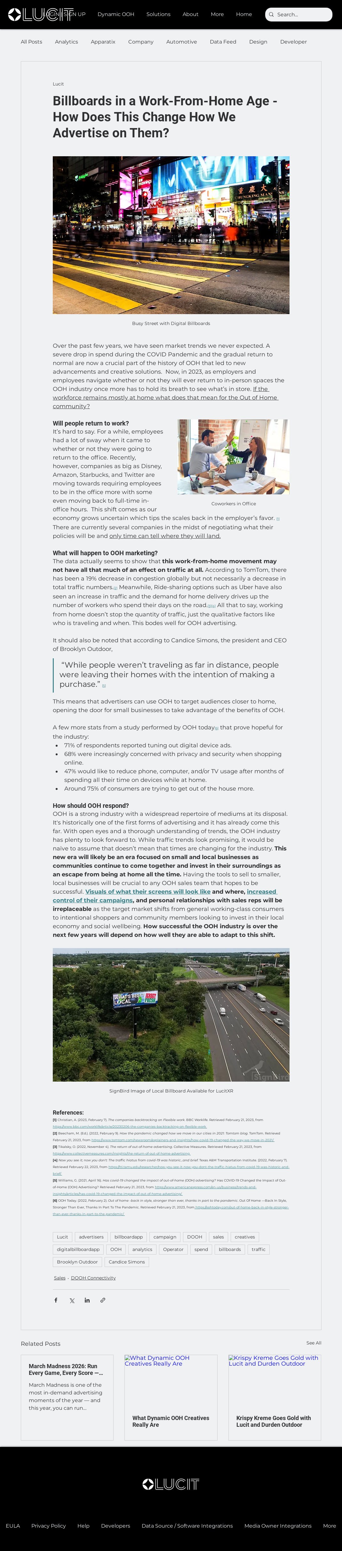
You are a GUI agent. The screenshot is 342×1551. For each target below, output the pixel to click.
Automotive (181, 42)
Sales (60, 1278)
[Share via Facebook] (56, 1300)
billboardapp (129, 1237)
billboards (230, 1249)
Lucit (62, 1237)
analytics (142, 1249)
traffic (259, 1249)
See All (314, 1343)
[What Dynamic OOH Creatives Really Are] (171, 1381)
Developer (293, 42)
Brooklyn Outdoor (77, 1262)
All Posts (31, 42)
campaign (165, 1237)
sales (218, 1237)
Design (258, 42)
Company (141, 42)
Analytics (66, 42)
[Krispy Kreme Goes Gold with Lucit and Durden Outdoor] (275, 1381)
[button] (117, 14)
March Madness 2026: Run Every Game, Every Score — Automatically (64, 1369)
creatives (245, 1237)
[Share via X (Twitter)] (71, 1300)
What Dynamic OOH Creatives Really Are (170, 1421)
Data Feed (223, 42)
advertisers (91, 1237)
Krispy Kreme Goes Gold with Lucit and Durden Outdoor (273, 1421)
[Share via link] (103, 1300)
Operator (173, 1249)
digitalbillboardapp (78, 1249)
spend (201, 1249)
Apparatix (103, 42)
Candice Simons (127, 1262)
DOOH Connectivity (93, 1278)
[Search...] (298, 15)
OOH (116, 1249)
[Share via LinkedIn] (87, 1300)
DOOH (194, 1237)
